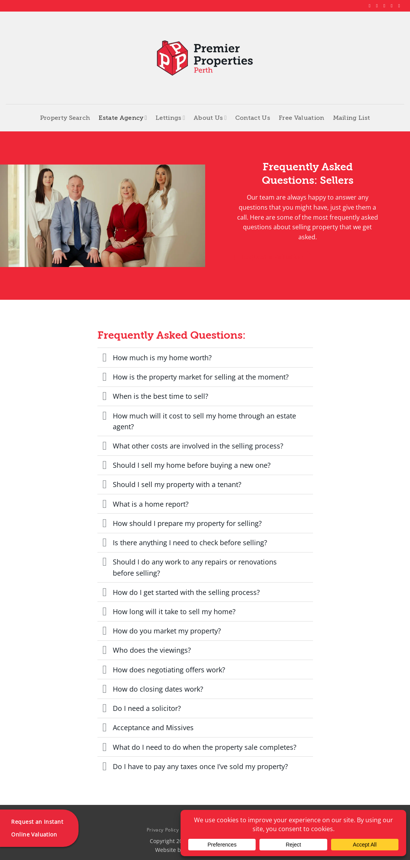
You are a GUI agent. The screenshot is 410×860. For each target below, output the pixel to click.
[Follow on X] (385, 5)
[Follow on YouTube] (400, 5)
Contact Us (252, 117)
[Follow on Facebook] (371, 5)
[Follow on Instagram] (378, 5)
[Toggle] (104, 358)
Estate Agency (123, 117)
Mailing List (351, 117)
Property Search (65, 117)
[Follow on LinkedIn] (393, 5)
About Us (210, 117)
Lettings (170, 117)
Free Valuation (301, 117)
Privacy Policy (163, 829)
